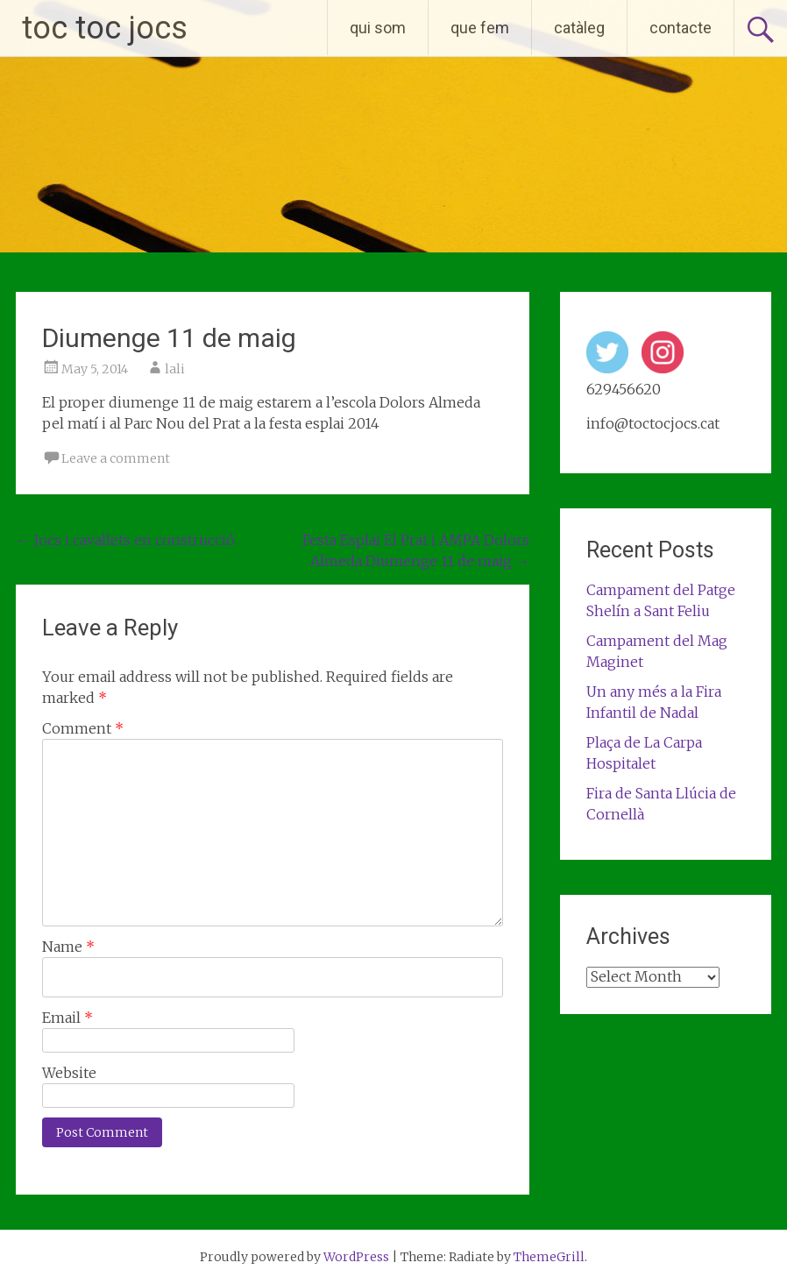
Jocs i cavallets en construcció (125, 540)
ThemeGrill (549, 1257)
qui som (378, 27)
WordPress (356, 1257)
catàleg (579, 27)
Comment (83, 728)
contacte (680, 27)
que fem (479, 27)
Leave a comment (115, 458)
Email (67, 1017)
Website (69, 1073)
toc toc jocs (105, 28)
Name (68, 946)
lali (175, 369)
